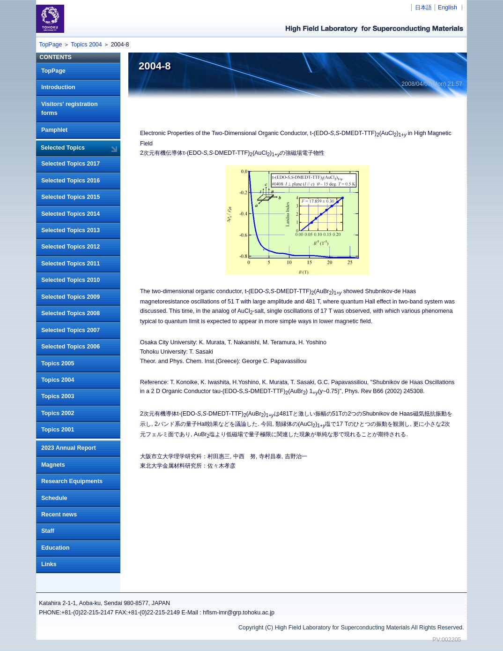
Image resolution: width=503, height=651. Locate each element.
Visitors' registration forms (69, 109)
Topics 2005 (57, 363)
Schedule (54, 498)
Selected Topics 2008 (70, 313)
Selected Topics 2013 (70, 230)
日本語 (423, 7)
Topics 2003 (57, 396)
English (447, 7)
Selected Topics (63, 147)
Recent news (59, 514)
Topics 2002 (57, 413)
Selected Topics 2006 (70, 346)
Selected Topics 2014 (70, 214)
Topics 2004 (86, 44)
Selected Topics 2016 (70, 180)
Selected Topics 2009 (70, 297)
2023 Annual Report (68, 448)
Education (55, 548)
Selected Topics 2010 (70, 280)
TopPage (50, 44)
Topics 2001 (57, 429)
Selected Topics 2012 (70, 246)
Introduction (58, 87)
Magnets (53, 465)
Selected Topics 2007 (70, 330)
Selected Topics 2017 (70, 163)
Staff (47, 531)
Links (49, 564)
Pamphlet (54, 130)
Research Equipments (72, 481)
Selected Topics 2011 (70, 263)
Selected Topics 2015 (70, 197)
